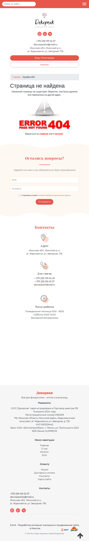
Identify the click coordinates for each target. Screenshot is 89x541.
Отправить (44, 202)
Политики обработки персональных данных (54, 195)
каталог (59, 134)
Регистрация (48, 58)
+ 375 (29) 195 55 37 (45, 41)
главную (43, 134)
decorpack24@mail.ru (45, 44)
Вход (37, 58)
